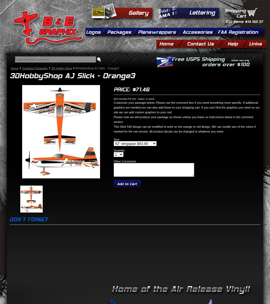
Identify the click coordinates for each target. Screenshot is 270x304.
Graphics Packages (34, 68)
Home (14, 68)
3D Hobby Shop (61, 68)
